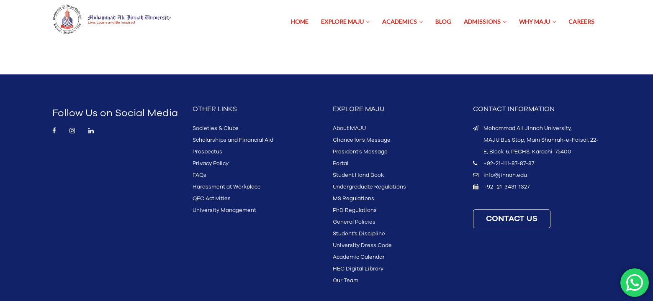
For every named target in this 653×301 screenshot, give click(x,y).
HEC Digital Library (358, 269)
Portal (340, 163)
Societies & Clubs (216, 128)
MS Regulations (353, 198)
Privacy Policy (211, 163)
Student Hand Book (358, 175)
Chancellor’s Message (362, 140)
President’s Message (360, 152)
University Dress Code (362, 245)
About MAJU (349, 128)
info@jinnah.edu (505, 175)
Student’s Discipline (359, 233)
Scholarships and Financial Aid (233, 140)
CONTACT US (511, 219)
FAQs (199, 175)
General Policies (354, 222)
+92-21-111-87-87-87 (508, 163)
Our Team (345, 280)
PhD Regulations (355, 210)
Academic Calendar (359, 257)
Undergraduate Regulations (369, 187)
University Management (224, 210)
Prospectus (207, 152)
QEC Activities (212, 198)
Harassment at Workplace (227, 187)
